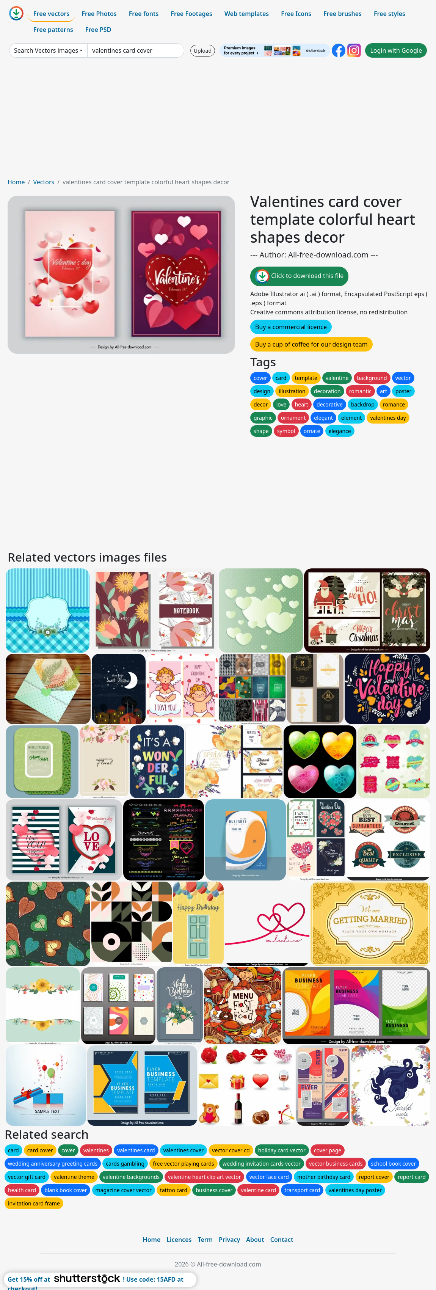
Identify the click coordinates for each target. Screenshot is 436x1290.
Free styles (389, 13)
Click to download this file (299, 276)
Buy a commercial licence (291, 327)
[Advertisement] (218, 120)
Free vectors (51, 13)
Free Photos (99, 13)
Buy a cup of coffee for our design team (311, 344)
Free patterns (53, 29)
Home (16, 182)
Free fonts (144, 13)
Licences (178, 1239)
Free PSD (98, 29)
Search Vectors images (46, 50)
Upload (203, 50)
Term (205, 1239)
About (255, 1239)
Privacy (229, 1239)
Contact (281, 1239)
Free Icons (296, 13)
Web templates (246, 13)
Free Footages (191, 13)
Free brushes (342, 13)
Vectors (43, 182)
